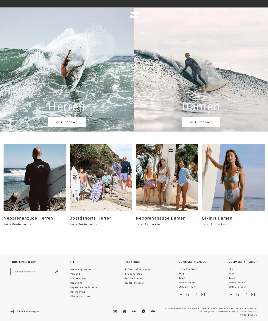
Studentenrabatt (134, 283)
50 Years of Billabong (137, 269)
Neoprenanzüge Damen (161, 218)
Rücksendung (78, 278)
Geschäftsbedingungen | (223, 308)
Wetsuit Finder (187, 287)
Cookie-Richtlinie (249, 312)
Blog (181, 273)
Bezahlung (76, 283)
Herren (10, 15)
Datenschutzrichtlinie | (199, 308)
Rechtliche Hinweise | (247, 308)
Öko (231, 269)
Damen (30, 15)
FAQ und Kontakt (80, 296)
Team (182, 278)
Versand (75, 274)
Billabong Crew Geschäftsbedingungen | (220, 312)
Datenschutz (77, 292)
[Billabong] (134, 15)
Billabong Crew (133, 274)
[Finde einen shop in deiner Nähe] (56, 271)
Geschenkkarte (133, 278)
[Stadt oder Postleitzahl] (35, 271)
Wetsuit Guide (187, 282)
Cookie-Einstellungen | (176, 308)
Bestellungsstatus (80, 269)
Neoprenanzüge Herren (28, 218)
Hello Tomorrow (188, 269)
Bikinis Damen (217, 218)
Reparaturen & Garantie (84, 287)
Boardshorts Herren (91, 218)
